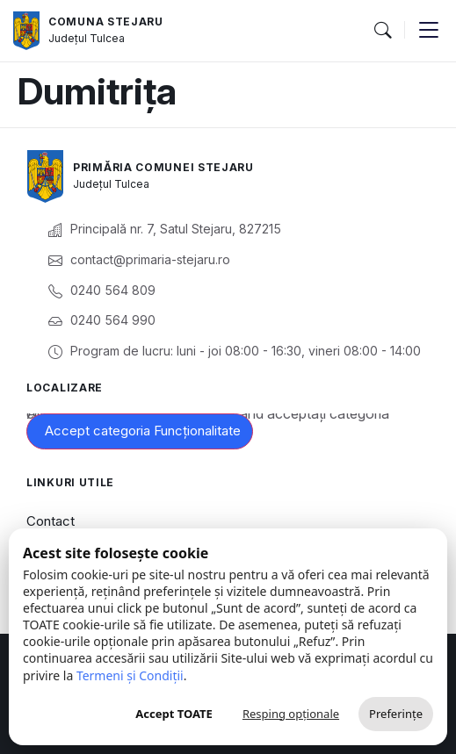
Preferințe (396, 714)
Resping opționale (290, 714)
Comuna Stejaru (105, 21)
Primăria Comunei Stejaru (163, 167)
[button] (382, 30)
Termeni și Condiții (130, 675)
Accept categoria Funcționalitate (143, 430)
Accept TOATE (174, 714)
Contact (50, 521)
